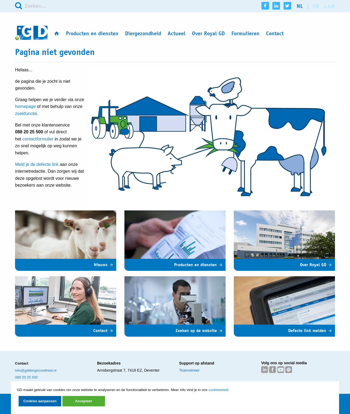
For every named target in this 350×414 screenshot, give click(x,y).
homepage (25, 106)
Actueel (176, 33)
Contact (275, 33)
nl (300, 6)
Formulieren (245, 33)
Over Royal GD (208, 33)
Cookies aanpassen (39, 401)
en (316, 6)
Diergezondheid (143, 33)
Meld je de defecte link (37, 164)
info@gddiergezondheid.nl (35, 370)
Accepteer (83, 401)
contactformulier (38, 139)
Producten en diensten (92, 33)
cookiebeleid (218, 390)
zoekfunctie (26, 113)
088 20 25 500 (26, 377)
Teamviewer (189, 370)
